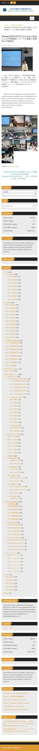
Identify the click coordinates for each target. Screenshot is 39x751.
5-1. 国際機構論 (10, 504)
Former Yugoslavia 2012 (17, 486)
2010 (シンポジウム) (14, 561)
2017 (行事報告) (12, 276)
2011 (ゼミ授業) (17, 25)
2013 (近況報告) (10, 305)
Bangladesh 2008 (15, 460)
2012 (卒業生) (13, 409)
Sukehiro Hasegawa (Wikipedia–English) (16, 703)
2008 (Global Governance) (15, 540)
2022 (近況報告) (10, 334)
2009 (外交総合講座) (14, 528)
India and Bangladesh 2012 (18, 490)
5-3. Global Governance (13, 538)
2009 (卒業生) (13, 399)
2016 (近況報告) (10, 314)
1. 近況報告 (7, 302)
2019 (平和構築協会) (12, 362)
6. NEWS (6, 574)
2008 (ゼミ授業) (12, 436)
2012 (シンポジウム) (14, 568)
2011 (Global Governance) (15, 546)
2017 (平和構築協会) (12, 356)
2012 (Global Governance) (15, 549)
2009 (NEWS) (9, 580)
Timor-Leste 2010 (15, 472)
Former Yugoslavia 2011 (17, 478)
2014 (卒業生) (13, 416)
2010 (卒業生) (13, 403)
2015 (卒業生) (13, 419)
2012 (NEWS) (9, 590)
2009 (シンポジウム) (14, 558)
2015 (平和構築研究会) (12, 349)
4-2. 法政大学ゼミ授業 (12, 434)
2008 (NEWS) (9, 577)
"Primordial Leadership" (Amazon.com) (15, 709)
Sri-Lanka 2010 (14, 469)
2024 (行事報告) (12, 299)
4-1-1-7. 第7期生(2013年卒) (18, 394)
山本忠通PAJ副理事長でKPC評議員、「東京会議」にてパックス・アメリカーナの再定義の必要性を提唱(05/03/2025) (18, 724)
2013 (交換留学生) (15, 431)
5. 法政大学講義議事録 (10, 502)
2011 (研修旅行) (12, 475)
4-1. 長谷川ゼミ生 (11, 376)
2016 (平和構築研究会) (12, 352)
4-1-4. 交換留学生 (13, 425)
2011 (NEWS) (9, 586)
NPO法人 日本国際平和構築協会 (13, 696)
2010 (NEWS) (9, 583)
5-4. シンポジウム (11, 553)
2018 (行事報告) (12, 280)
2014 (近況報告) (10, 308)
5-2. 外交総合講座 (11, 522)
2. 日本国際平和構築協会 (11, 340)
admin (9, 45)
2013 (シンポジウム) (14, 571)
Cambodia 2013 (14, 498)
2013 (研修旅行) (12, 496)
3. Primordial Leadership (11, 369)
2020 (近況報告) (10, 327)
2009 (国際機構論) (13, 509)
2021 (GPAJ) (9, 365)
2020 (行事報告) (12, 286)
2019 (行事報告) (12, 283)
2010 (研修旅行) (12, 467)
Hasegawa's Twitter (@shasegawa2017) (16, 693)
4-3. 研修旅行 (9, 456)
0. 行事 (5, 272)
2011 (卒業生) (13, 406)
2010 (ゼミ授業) (12, 443)
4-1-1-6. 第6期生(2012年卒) (18, 391)
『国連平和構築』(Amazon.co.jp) (14, 706)
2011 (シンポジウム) (14, 565)
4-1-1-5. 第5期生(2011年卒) (18, 387)
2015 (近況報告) (10, 311)
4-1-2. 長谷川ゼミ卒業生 (15, 397)
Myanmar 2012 (14, 493)
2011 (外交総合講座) (14, 531)
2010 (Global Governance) (15, 543)
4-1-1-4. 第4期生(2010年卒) (18, 384)
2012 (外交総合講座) (14, 534)
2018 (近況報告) (10, 321)
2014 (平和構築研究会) (12, 346)
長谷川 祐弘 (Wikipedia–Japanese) (14, 700)
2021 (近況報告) (10, 331)
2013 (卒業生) (13, 412)
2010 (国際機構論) (13, 513)
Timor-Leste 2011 (15, 481)
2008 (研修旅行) (12, 458)
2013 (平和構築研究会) (12, 343)
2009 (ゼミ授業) (12, 440)
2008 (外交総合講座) (14, 524)
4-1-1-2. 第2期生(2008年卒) (18, 381)
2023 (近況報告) (10, 337)
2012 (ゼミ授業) (12, 449)
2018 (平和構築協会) (12, 359)
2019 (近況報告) (10, 324)
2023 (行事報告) (12, 296)
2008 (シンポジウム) (14, 555)
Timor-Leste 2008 (15, 463)
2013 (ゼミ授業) (12, 453)
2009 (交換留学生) (15, 428)
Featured (6, 593)
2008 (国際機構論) (13, 506)
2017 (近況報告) (10, 318)
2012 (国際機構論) (13, 519)
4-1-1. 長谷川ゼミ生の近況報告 (17, 379)
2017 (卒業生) (13, 422)
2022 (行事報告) (12, 293)
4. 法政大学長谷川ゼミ (10, 374)
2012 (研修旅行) (12, 484)
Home (6, 25)
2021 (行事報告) (12, 289)
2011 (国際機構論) (13, 516)
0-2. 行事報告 (9, 274)
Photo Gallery (9, 371)
